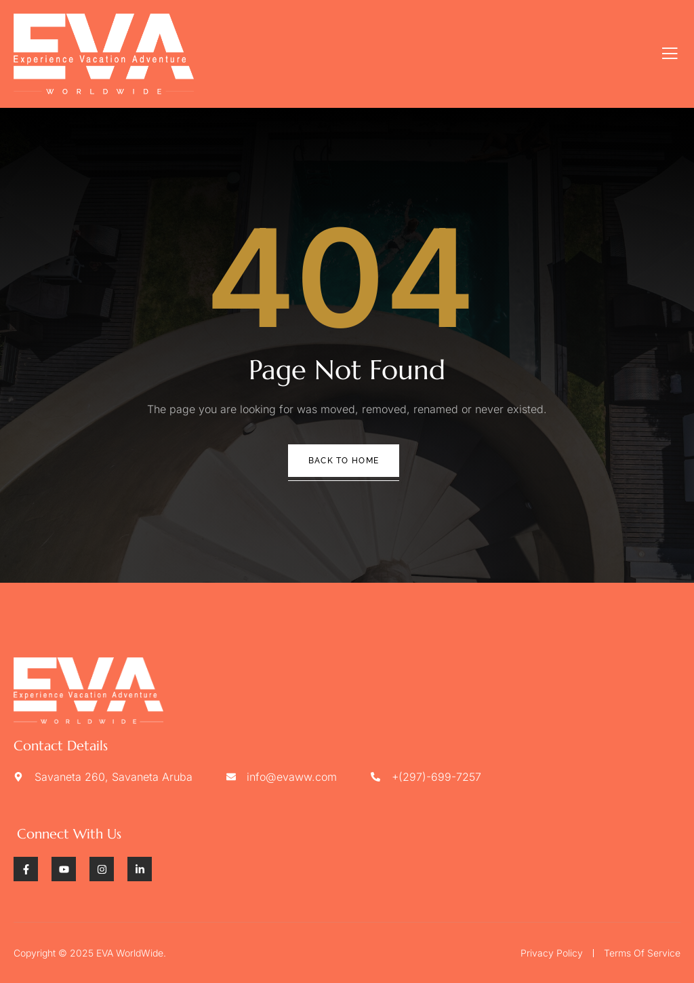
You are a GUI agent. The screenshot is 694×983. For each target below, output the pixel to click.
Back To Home (344, 460)
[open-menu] (669, 53)
